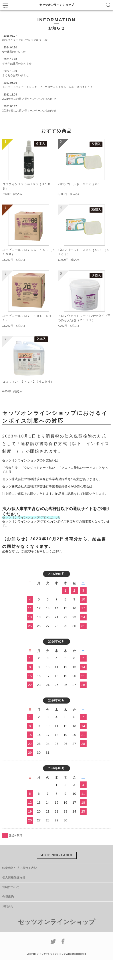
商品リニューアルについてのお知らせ (25, 40)
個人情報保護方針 (13, 877)
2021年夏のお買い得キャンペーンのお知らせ (29, 110)
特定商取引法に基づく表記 (19, 868)
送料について (11, 887)
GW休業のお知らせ (14, 51)
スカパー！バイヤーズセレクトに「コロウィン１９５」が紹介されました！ (47, 87)
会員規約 (8, 896)
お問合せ (8, 906)
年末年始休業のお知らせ (17, 63)
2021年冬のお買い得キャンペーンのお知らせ (29, 98)
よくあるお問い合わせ (15, 75)
